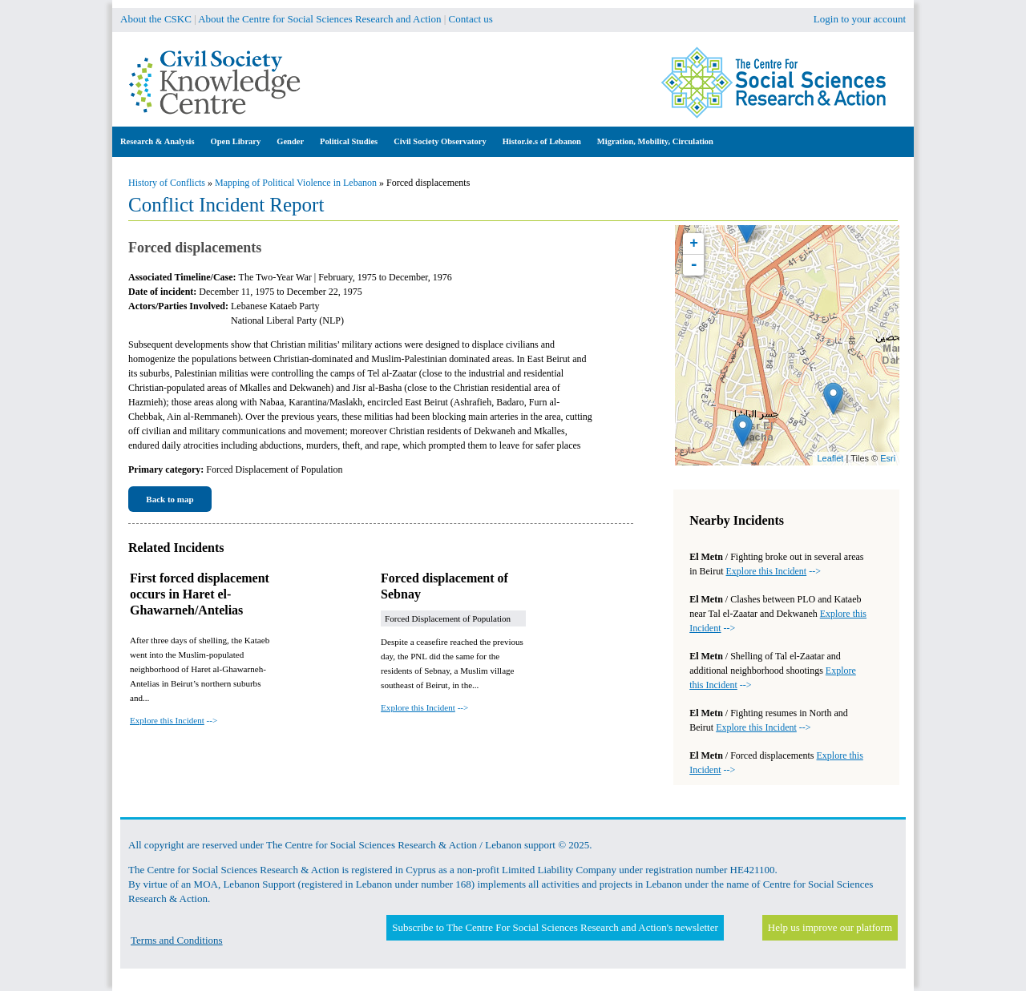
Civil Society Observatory (440, 141)
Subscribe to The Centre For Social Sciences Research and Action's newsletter (554, 927)
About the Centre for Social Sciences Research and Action (319, 19)
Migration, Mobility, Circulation (655, 141)
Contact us (471, 19)
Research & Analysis (157, 141)
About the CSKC (156, 19)
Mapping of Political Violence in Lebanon (296, 182)
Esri (887, 458)
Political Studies (349, 141)
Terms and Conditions (177, 940)
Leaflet (830, 458)
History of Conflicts (166, 182)
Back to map (169, 499)
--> (173, 720)
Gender (290, 141)
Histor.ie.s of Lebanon (542, 141)
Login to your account (860, 19)
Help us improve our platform (830, 927)
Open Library (236, 141)
